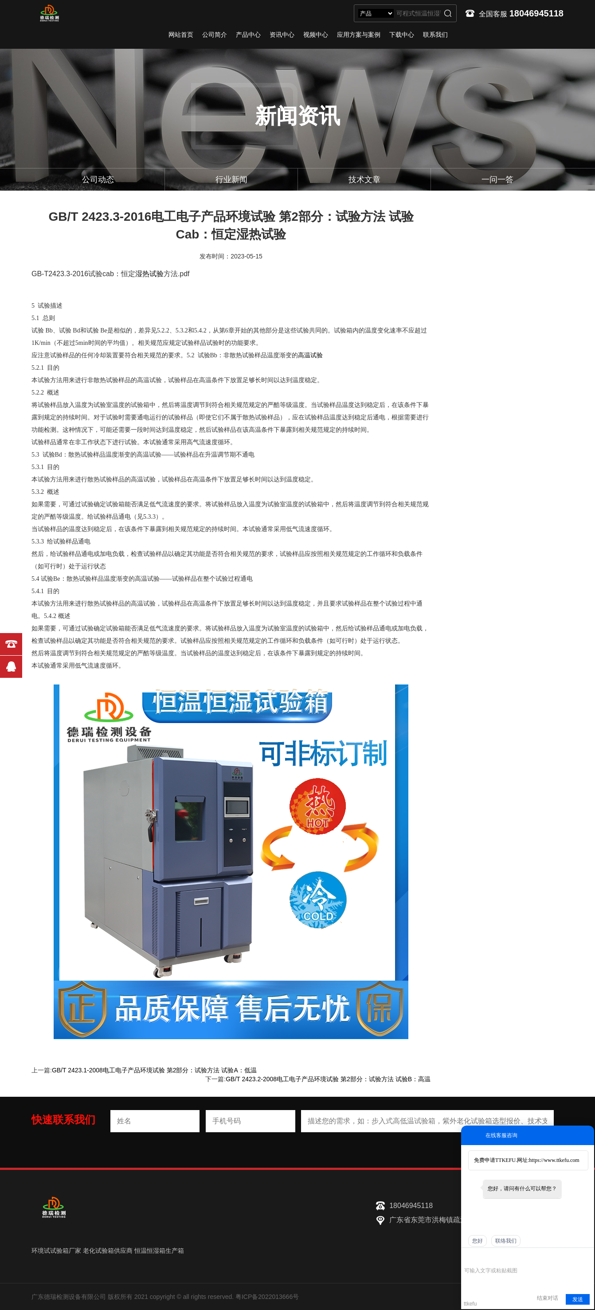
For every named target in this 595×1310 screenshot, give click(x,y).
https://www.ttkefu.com (554, 1160)
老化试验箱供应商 (108, 1250)
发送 (577, 1299)
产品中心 (248, 34)
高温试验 (310, 355)
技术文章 (364, 179)
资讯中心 (282, 34)
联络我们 (506, 1241)
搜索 (447, 13)
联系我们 (435, 34)
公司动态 (98, 179)
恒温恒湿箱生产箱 (159, 1250)
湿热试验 (149, 274)
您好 (477, 1241)
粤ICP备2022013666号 (267, 1296)
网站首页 (180, 34)
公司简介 (214, 34)
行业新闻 (231, 179)
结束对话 (547, 1298)
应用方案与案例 (358, 34)
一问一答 (497, 179)
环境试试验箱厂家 (56, 1250)
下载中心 (401, 34)
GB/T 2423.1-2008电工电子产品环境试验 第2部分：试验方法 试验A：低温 (154, 1070)
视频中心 (315, 34)
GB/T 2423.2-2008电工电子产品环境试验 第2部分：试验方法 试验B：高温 (328, 1079)
